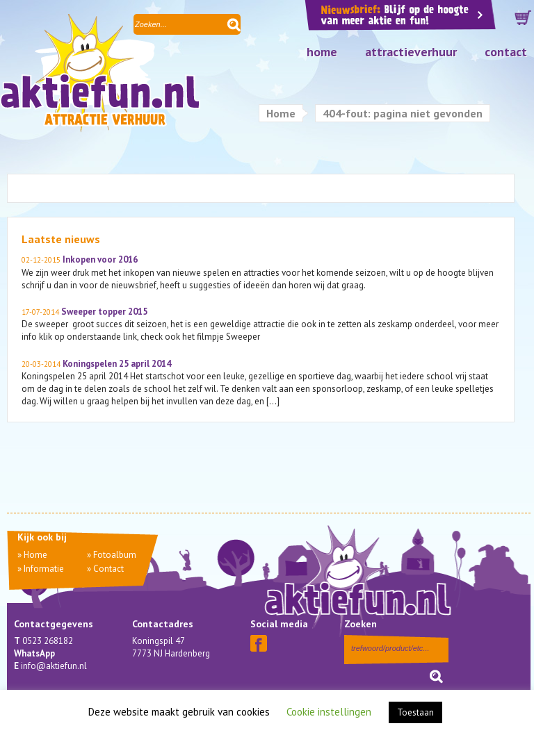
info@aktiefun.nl (54, 666)
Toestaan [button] (415, 712)
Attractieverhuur (411, 52)
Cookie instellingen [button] (328, 711)
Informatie (44, 569)
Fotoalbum (114, 555)
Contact (506, 52)
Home (322, 52)
